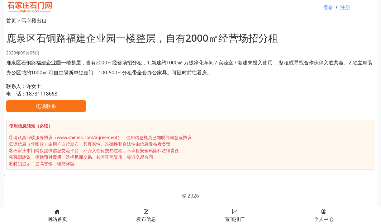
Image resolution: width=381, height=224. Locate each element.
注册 (345, 7)
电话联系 (46, 106)
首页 (11, 20)
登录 (328, 7)
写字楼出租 (33, 20)
